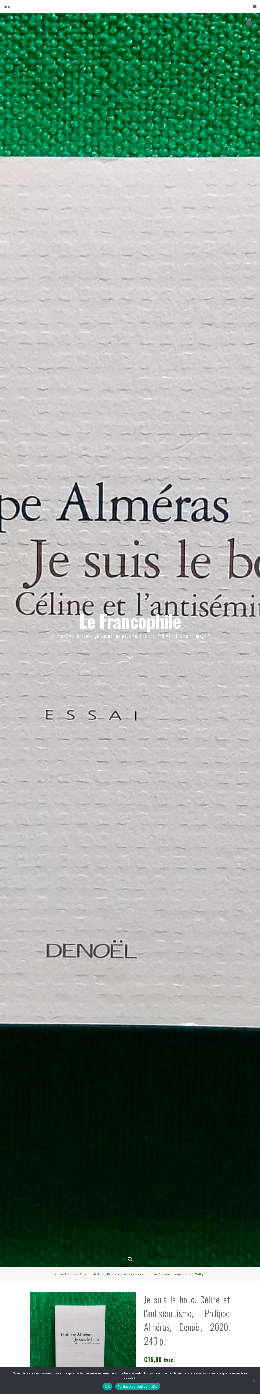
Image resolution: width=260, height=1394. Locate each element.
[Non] (253, 1380)
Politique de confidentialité (138, 1386)
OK (107, 1386)
